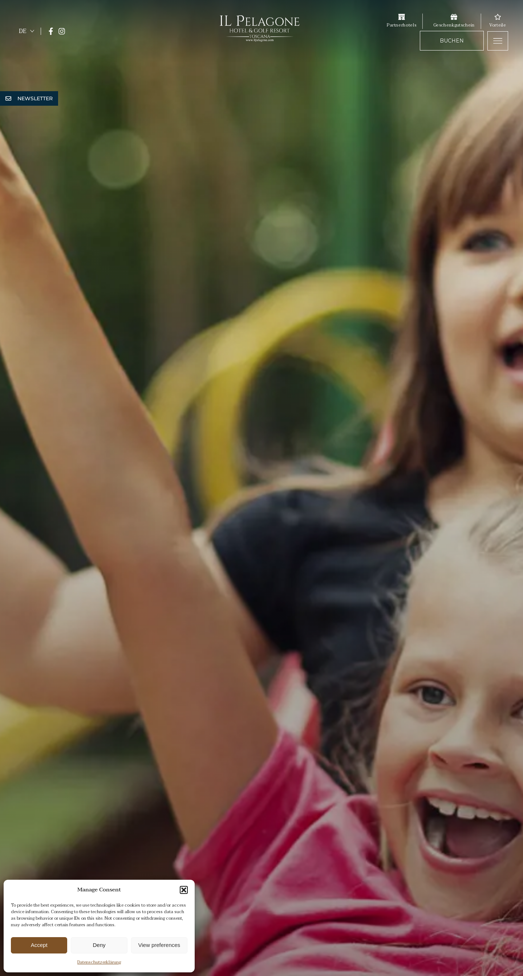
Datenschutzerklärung (99, 962)
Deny (99, 945)
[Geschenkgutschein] (453, 16)
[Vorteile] (497, 16)
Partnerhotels (401, 25)
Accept (39, 945)
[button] (183, 890)
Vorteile (497, 25)
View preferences (159, 945)
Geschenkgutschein (453, 25)
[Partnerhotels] (401, 16)
